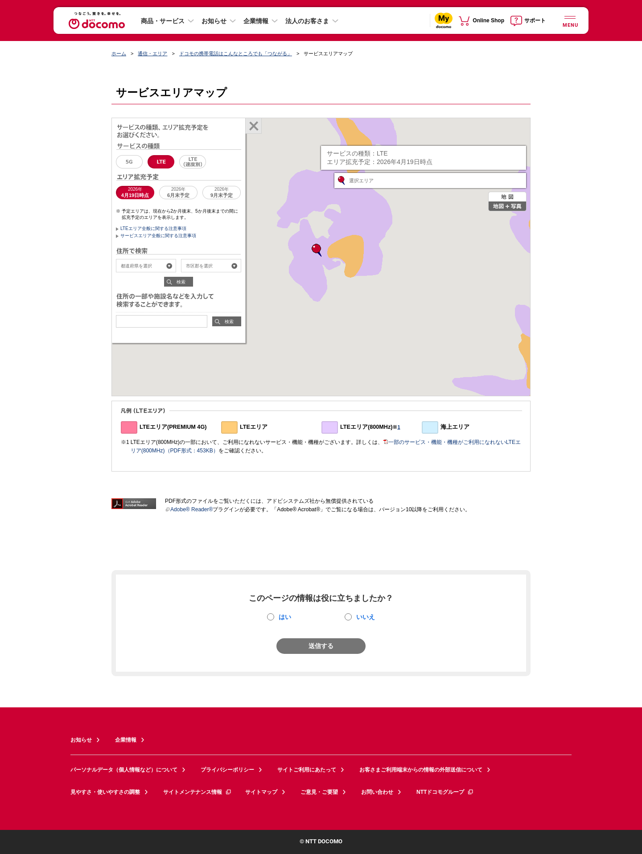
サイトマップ (261, 792)
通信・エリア (152, 53)
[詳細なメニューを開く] (569, 20)
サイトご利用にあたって (306, 770)
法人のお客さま (307, 21)
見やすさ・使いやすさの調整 (105, 792)
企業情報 (255, 21)
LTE (161, 161)
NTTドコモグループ (445, 792)
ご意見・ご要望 (319, 792)
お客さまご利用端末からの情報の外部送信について (420, 770)
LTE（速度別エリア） (192, 161)
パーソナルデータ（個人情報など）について (123, 770)
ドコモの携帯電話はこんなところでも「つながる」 (235, 53)
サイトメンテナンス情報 (197, 792)
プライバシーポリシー (227, 770)
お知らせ (214, 21)
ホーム (118, 53)
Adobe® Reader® (189, 509)
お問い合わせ (377, 792)
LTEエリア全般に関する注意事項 (153, 228)
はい (285, 616)
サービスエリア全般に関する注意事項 (158, 235)
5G (129, 161)
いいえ (365, 616)
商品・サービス (163, 21)
